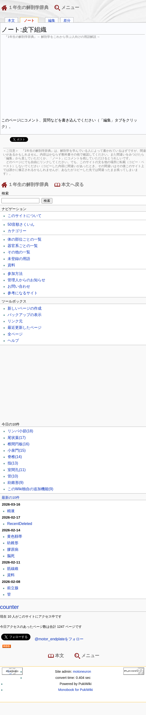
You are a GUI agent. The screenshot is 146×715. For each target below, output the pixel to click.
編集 (51, 20)
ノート (29, 20)
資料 (11, 265)
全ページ (15, 334)
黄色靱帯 (14, 536)
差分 (67, 20)
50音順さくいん (21, 224)
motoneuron (82, 671)
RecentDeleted (19, 524)
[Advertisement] (73, 77)
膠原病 (12, 549)
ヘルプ (13, 340)
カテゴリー (17, 231)
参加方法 (15, 274)
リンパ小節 (20, 431)
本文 (11, 20)
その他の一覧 (19, 252)
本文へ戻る (69, 185)
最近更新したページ (25, 327)
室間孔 (16, 470)
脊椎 (15, 457)
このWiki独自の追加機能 (30, 489)
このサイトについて (25, 216)
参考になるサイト (23, 293)
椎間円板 (18, 444)
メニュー (66, 8)
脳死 (11, 556)
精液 (11, 511)
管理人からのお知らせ (26, 280)
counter (9, 607)
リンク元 (15, 321)
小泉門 (16, 450)
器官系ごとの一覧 (23, 246)
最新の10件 (11, 497)
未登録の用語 (19, 259)
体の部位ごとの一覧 (25, 239)
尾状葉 (16, 438)
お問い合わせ (19, 286)
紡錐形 (16, 483)
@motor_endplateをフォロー (59, 639)
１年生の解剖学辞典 (26, 8)
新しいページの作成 (25, 308)
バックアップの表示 (25, 315)
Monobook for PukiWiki (75, 690)
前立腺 (12, 588)
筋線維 (12, 569)
